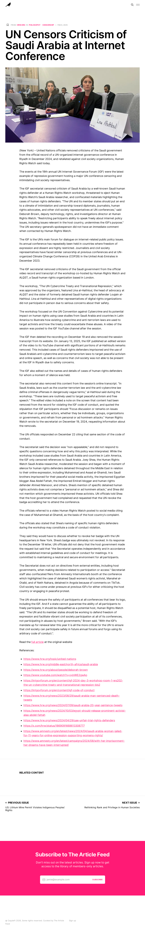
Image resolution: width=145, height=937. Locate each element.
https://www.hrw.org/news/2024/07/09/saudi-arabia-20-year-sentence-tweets (73, 705)
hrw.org (21, 25)
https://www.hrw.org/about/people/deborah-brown (56, 669)
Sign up (72, 920)
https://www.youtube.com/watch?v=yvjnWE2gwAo (55, 675)
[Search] (132, 5)
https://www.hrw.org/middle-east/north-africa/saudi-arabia (61, 664)
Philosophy (34, 25)
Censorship (48, 25)
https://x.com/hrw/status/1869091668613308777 (54, 725)
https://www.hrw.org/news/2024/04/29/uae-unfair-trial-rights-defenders (69, 720)
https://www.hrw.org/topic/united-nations (50, 658)
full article (37, 641)
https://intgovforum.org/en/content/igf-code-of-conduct (59, 690)
